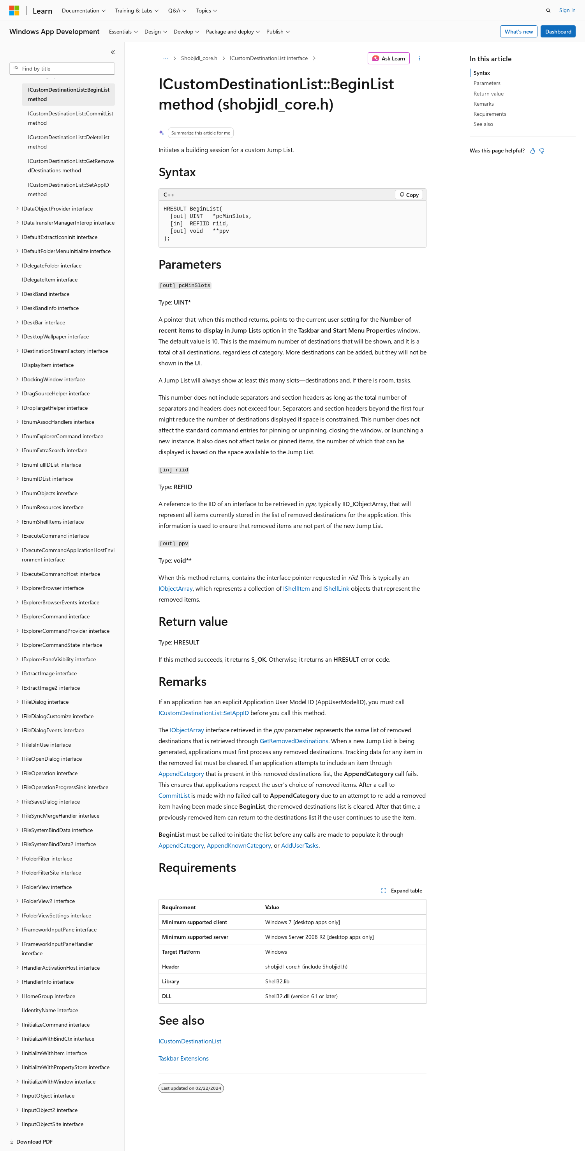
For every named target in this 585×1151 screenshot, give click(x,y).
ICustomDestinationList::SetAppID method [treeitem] (68, 189)
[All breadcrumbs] (165, 58)
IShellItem (296, 588)
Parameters (487, 83)
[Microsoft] (14, 10)
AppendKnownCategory (239, 845)
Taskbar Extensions (184, 1058)
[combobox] (62, 68)
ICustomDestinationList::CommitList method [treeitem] (70, 118)
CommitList (174, 795)
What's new (519, 31)
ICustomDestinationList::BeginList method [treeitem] (68, 94)
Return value (489, 93)
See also (483, 123)
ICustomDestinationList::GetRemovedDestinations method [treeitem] (71, 165)
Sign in (567, 10)
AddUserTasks (300, 845)
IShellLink (336, 588)
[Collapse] (113, 52)
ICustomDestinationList (190, 1041)
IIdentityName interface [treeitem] (50, 1010)
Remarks (484, 103)
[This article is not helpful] (541, 151)
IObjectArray (176, 588)
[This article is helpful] (532, 151)
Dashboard (558, 31)
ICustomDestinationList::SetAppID (204, 712)
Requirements (490, 113)
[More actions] (419, 58)
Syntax (482, 72)
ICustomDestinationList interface (269, 58)
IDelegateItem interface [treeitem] (50, 279)
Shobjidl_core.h (199, 58)
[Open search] (548, 11)
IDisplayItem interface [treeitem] (48, 364)
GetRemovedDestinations (294, 741)
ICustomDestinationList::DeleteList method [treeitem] (68, 142)
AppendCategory (181, 773)
